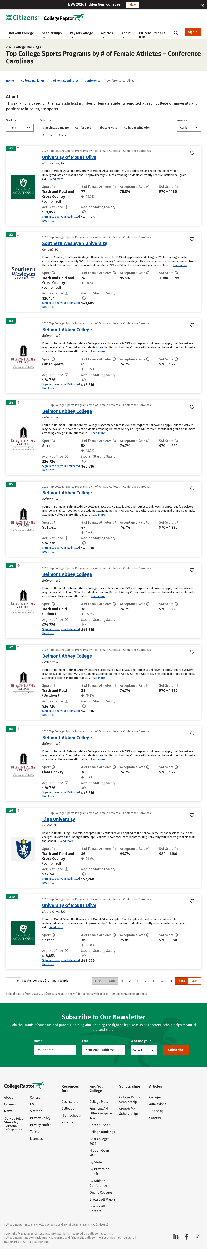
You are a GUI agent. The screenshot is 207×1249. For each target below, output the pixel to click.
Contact (35, 1097)
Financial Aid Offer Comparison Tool (103, 1113)
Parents (67, 1122)
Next (181, 981)
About (126, 34)
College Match (100, 1102)
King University (58, 819)
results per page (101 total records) (37, 980)
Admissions (157, 1104)
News (8, 1111)
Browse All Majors (103, 1199)
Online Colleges (101, 1192)
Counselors (70, 1102)
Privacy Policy (40, 1118)
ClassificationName (56, 127)
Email (86, 1041)
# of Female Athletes (65, 80)
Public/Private (107, 127)
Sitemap (36, 1111)
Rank (13, 127)
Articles (107, 34)
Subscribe (176, 1050)
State (63, 135)
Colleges (68, 1108)
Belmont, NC (51, 336)
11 (170, 981)
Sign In (192, 32)
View (132, 4)
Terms (34, 1132)
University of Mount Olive (69, 157)
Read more (56, 179)
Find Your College (20, 34)
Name (38, 1041)
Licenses (36, 1139)
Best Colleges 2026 (99, 1141)
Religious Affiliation (137, 127)
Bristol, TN (49, 825)
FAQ (32, 1104)
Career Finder (100, 1125)
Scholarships (52, 34)
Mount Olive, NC (53, 163)
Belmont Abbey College (67, 329)
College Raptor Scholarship (130, 1099)
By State (96, 1162)
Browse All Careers (97, 1208)
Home (10, 80)
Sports (47, 135)
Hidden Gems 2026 (100, 1153)
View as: (182, 120)
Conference (93, 80)
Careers (10, 1104)
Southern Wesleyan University (74, 243)
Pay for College (81, 34)
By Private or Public (99, 1171)
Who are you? (141, 1041)
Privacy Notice (40, 1125)
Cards (183, 127)
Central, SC (50, 249)
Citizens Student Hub (152, 35)
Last (194, 981)
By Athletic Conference (98, 1183)
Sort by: (11, 120)
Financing (156, 1111)
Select (137, 1050)
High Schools (71, 1115)
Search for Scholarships (129, 1111)
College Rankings (33, 80)
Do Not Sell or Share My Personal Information (14, 1124)
